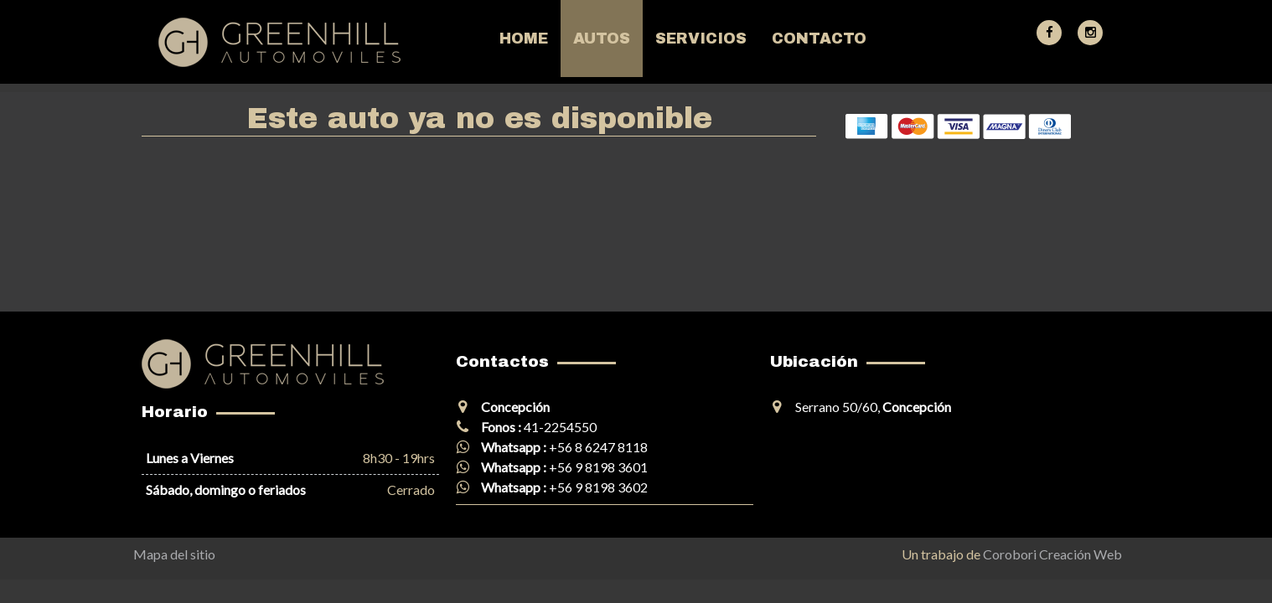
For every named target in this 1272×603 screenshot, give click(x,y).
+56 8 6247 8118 (598, 447)
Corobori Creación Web (1052, 554)
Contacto (819, 38)
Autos (601, 38)
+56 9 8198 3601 (598, 467)
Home (523, 38)
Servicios (701, 38)
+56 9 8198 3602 (598, 487)
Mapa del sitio (174, 554)
